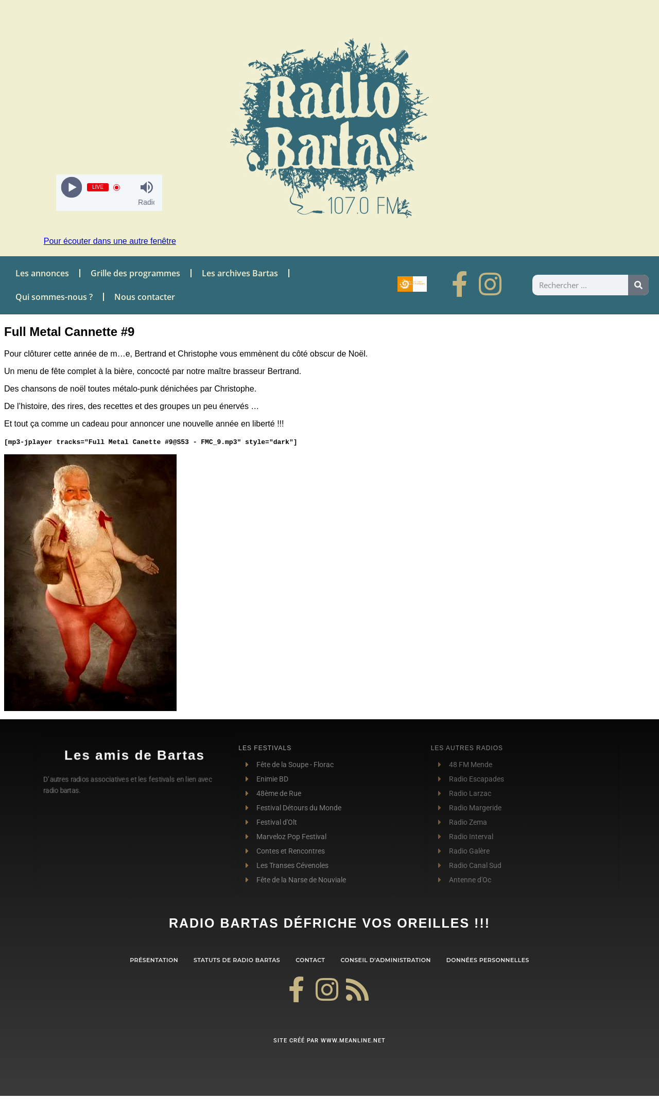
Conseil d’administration (385, 960)
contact (310, 960)
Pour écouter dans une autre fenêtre (110, 241)
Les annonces (42, 273)
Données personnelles (487, 960)
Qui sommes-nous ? (54, 297)
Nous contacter (144, 297)
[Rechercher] (638, 285)
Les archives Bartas (240, 273)
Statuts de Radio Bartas (237, 960)
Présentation (154, 960)
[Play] (72, 187)
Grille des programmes (135, 273)
